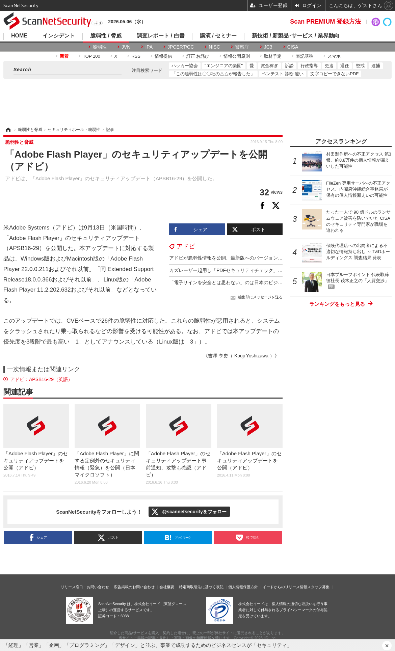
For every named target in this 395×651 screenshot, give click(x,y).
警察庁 (242, 47)
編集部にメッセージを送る (260, 297)
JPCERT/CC (180, 47)
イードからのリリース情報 (285, 587)
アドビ (186, 246)
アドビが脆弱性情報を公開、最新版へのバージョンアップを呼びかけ (242, 258)
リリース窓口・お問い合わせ (85, 587)
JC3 (268, 47)
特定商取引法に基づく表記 (201, 587)
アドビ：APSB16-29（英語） (41, 379)
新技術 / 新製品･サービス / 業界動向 (295, 35)
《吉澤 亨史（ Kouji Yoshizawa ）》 (241, 355)
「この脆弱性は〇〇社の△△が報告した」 (213, 73)
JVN (126, 47)
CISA (292, 47)
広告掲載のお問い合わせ (134, 587)
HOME (19, 35)
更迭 (329, 65)
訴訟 (289, 65)
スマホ (334, 56)
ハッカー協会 (185, 65)
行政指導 (309, 65)
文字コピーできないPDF (334, 73)
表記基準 (304, 56)
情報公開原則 (236, 56)
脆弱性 (100, 47)
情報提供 (163, 56)
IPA (149, 47)
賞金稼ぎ (269, 65)
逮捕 (375, 65)
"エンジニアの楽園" (224, 65)
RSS (135, 56)
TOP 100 (91, 56)
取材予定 (273, 56)
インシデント (59, 35)
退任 (344, 65)
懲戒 (360, 65)
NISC (214, 47)
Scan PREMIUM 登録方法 (325, 21)
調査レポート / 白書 (160, 35)
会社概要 (166, 587)
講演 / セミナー (218, 35)
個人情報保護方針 (243, 587)
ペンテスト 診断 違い (283, 73)
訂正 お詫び (198, 56)
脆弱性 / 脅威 (106, 35)
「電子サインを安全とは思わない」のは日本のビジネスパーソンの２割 (244, 282)
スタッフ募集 (318, 587)
